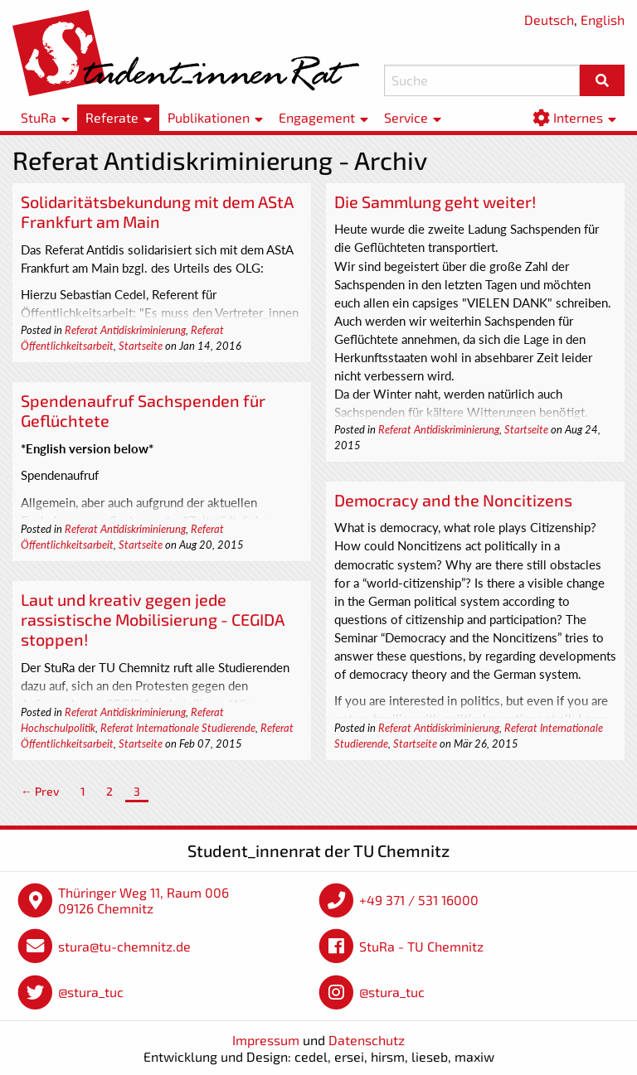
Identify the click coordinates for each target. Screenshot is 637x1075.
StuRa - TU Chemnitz (421, 946)
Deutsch (549, 19)
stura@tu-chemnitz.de (124, 946)
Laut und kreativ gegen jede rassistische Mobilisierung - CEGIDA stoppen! (152, 619)
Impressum (265, 1040)
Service (406, 117)
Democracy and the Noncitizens (453, 500)
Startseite (141, 345)
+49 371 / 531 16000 (419, 900)
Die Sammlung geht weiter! (435, 201)
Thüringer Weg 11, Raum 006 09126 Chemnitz (143, 900)
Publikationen (209, 117)
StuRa (38, 117)
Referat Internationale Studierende (177, 727)
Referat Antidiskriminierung (125, 330)
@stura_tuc (91, 992)
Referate (112, 117)
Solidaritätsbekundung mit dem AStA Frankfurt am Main (157, 211)
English (603, 19)
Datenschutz (366, 1040)
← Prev (40, 791)
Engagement (317, 117)
